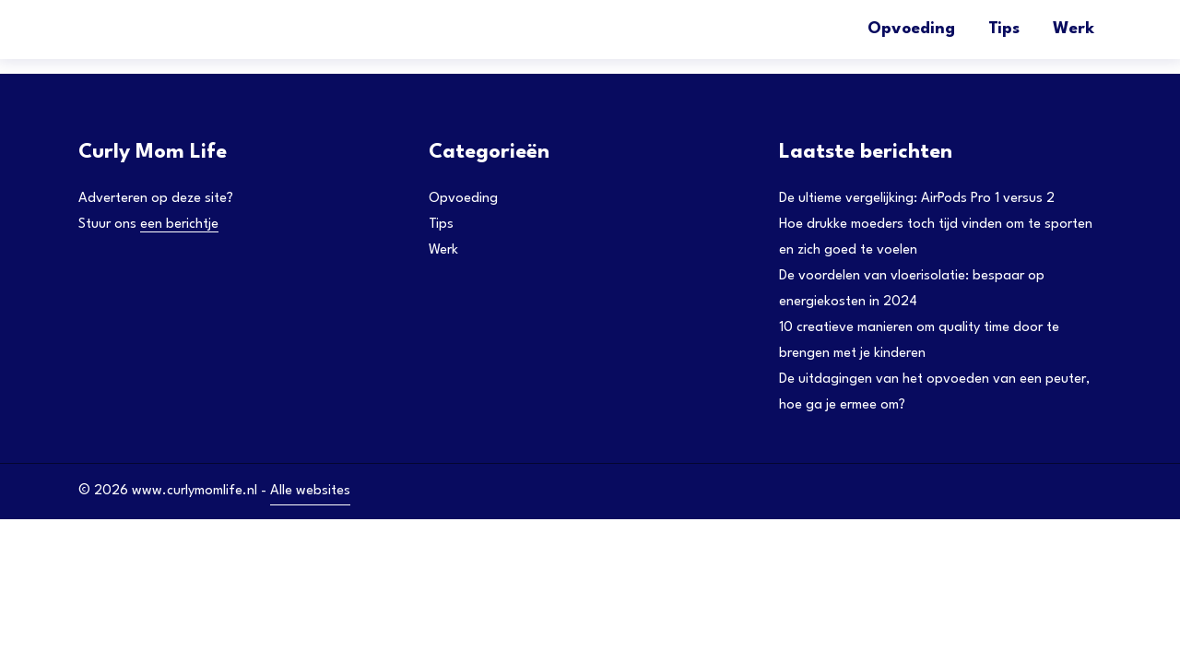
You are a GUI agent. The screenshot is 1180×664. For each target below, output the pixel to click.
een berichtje (179, 224)
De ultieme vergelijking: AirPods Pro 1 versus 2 (917, 199)
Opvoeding (911, 29)
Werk (1073, 29)
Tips (1004, 29)
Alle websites (310, 491)
